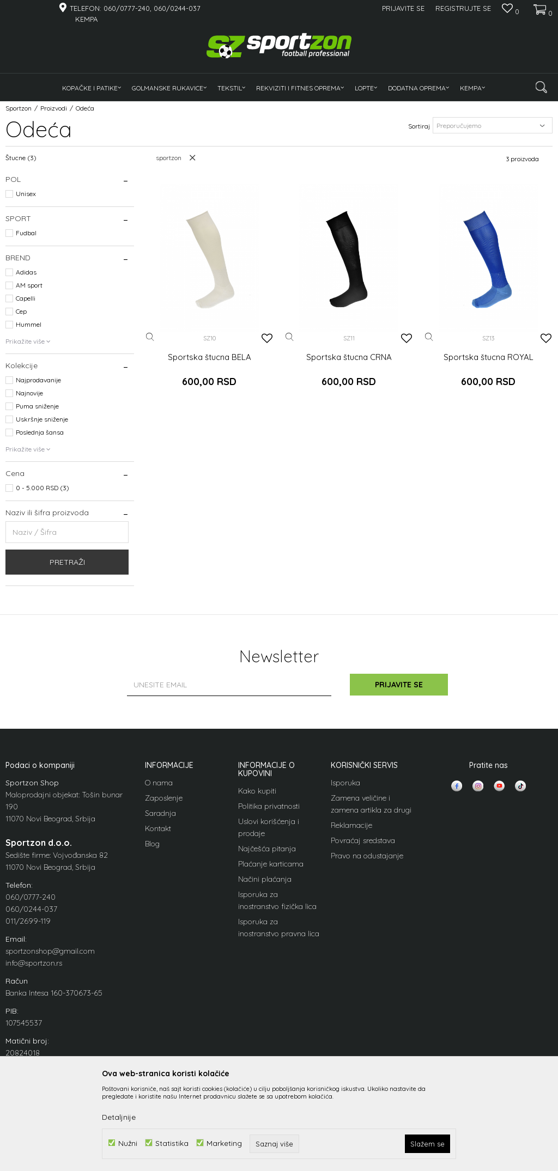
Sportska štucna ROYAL (488, 357)
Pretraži (67, 562)
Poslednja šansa (40, 432)
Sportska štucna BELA (209, 357)
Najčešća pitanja (267, 848)
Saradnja (160, 813)
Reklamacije (351, 825)
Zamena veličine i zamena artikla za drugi (371, 804)
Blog (152, 844)
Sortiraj (419, 126)
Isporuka (345, 783)
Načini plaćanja (265, 879)
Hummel (28, 324)
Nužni (127, 1143)
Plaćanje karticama (271, 864)
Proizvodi (53, 108)
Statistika (172, 1143)
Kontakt (158, 828)
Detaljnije (119, 1117)
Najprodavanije (38, 380)
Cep (21, 311)
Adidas (26, 272)
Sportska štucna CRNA (349, 357)
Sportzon (18, 108)
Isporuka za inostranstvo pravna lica (278, 927)
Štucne (21, 158)
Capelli (25, 298)
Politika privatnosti (269, 806)
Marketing (224, 1143)
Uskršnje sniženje (42, 419)
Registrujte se (463, 8)
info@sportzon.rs (33, 963)
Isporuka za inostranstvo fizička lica (277, 900)
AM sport (29, 285)
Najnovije (29, 393)
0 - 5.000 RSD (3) (42, 488)
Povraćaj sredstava (363, 840)
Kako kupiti (257, 791)
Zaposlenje (164, 798)
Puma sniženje (37, 406)
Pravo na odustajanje (367, 856)
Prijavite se (399, 685)
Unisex (26, 194)
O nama (159, 783)
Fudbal (26, 233)
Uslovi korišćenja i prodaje (268, 827)
